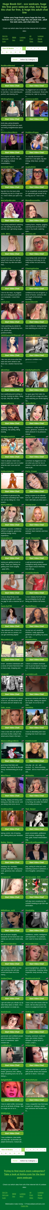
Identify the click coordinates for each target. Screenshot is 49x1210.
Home (15, 60)
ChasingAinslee (32, 268)
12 (15, 52)
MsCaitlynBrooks (8, 200)
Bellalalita (29, 776)
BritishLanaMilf (7, 573)
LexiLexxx (5, 302)
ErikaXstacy (30, 1045)
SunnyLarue (30, 505)
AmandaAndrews (32, 335)
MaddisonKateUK (32, 978)
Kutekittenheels (32, 573)
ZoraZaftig (29, 910)
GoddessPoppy (32, 132)
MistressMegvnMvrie (10, 741)
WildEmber (5, 1113)
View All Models (8, 48)
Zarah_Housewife (32, 538)
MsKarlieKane (31, 1080)
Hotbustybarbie (7, 471)
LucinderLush (31, 674)
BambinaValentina (9, 944)
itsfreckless (30, 437)
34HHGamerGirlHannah (11, 335)
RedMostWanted (8, 66)
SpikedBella (30, 403)
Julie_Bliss (5, 234)
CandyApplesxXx (32, 370)
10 (6, 52)
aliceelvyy (5, 370)
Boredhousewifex (32, 200)
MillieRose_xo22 (8, 910)
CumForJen (6, 268)
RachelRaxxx (31, 606)
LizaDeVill (29, 66)
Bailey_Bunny (7, 842)
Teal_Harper (30, 809)
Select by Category (28, 60)
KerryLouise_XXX (33, 877)
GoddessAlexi (7, 809)
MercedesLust (7, 639)
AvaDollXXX (30, 167)
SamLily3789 (6, 606)
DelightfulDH (6, 1080)
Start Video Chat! (12, 86)
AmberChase (6, 978)
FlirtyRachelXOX (8, 437)
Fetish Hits (24, 1206)
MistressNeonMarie (9, 132)
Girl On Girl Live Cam (5, 38)
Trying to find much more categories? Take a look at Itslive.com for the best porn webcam (24, 1174)
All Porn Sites (31, 38)
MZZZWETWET (7, 167)
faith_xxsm (5, 707)
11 (11, 52)
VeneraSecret (6, 538)
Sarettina (29, 707)
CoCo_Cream (31, 471)
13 (20, 52)
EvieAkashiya (31, 639)
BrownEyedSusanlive (34, 842)
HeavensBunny (7, 403)
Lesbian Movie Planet (41, 38)
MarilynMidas (6, 505)
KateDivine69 (31, 741)
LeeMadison (6, 1045)
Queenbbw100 (31, 302)
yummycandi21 (31, 99)
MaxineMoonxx (31, 944)
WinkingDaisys (7, 99)
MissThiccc (6, 776)
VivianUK (5, 674)
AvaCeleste (6, 1012)
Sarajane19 (5, 877)
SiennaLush (30, 234)
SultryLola (29, 1012)
